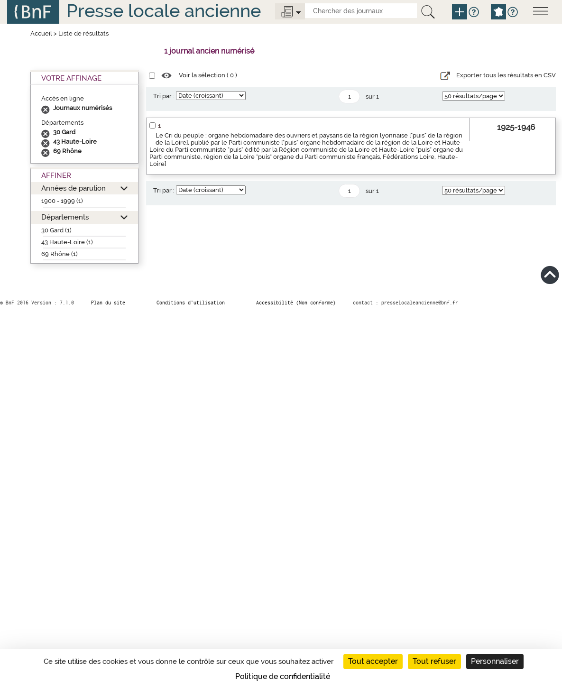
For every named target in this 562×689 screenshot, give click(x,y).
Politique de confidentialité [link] (282, 676)
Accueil (41, 33)
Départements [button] (65, 217)
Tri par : (164, 96)
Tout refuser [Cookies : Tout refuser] (434, 661)
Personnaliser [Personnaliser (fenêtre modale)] (495, 661)
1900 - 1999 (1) (62, 200)
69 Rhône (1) (59, 253)
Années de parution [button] (73, 188)
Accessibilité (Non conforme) (296, 302)
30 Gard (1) (56, 230)
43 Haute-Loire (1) (67, 242)
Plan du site (108, 302)
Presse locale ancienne (163, 10)
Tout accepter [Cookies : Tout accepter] (373, 661)
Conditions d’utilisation (191, 302)
